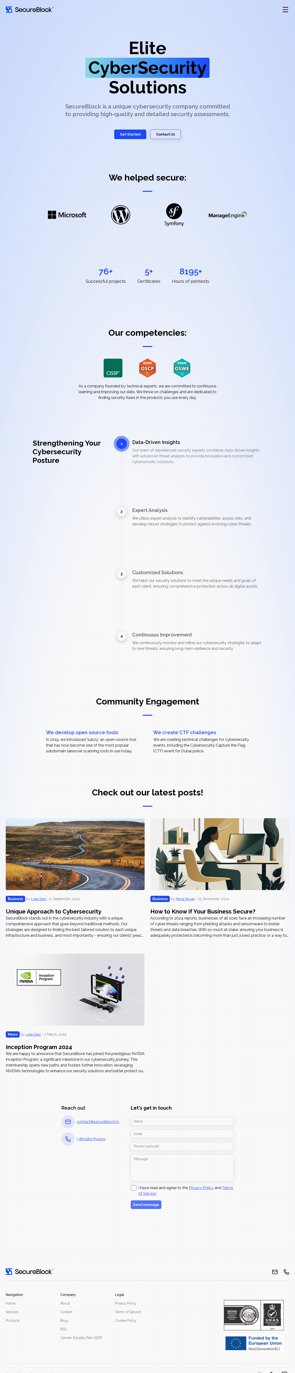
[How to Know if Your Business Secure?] (219, 878)
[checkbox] (133, 1188)
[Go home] (30, 9)
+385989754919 (91, 1139)
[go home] (30, 1271)
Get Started (130, 134)
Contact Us (165, 134)
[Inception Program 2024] (75, 1014)
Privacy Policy (201, 1188)
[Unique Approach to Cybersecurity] (75, 878)
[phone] (286, 1272)
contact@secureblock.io (98, 1121)
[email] (275, 1272)
